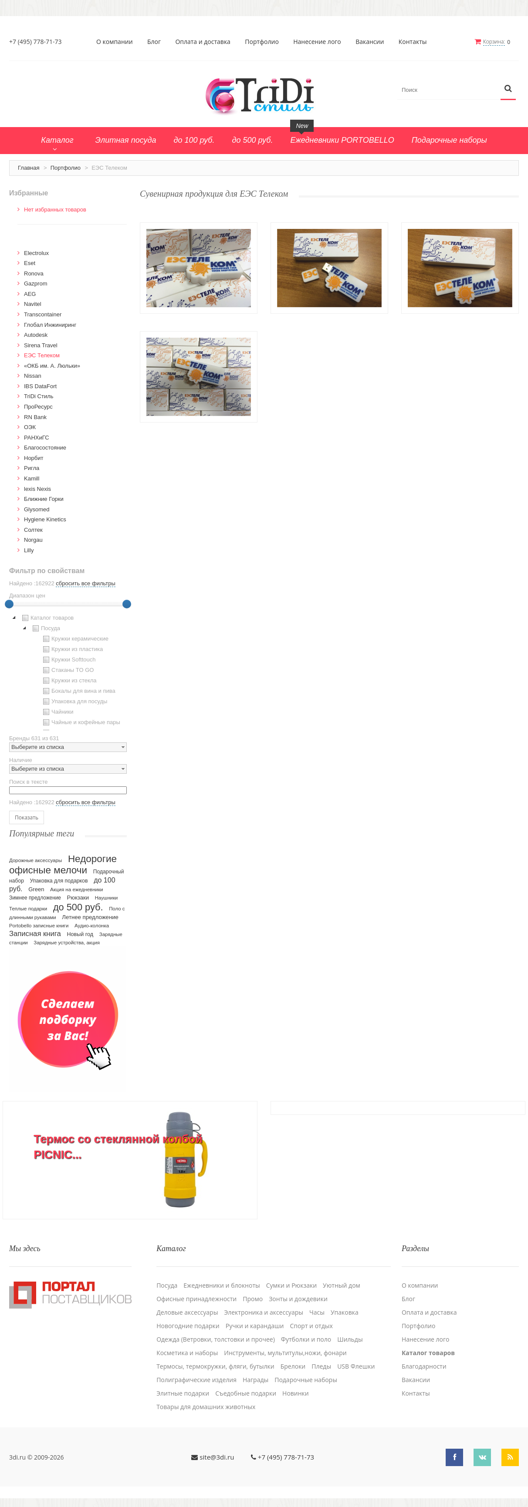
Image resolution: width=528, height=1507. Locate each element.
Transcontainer (42, 314)
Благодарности (424, 1366)
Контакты (413, 42)
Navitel (32, 304)
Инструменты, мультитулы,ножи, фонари (285, 1353)
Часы (317, 1312)
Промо (253, 1299)
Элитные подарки (182, 1393)
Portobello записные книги (38, 925)
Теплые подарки (28, 908)
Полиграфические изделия (196, 1380)
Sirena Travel (41, 345)
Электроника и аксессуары (263, 1312)
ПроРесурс (38, 406)
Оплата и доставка (202, 42)
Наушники (106, 897)
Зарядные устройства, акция (67, 942)
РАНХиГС (36, 437)
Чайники (57, 712)
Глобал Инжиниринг (50, 325)
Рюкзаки (78, 897)
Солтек (33, 530)
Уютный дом (341, 1285)
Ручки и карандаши (255, 1326)
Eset (29, 263)
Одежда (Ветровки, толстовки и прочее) (215, 1339)
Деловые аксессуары (187, 1312)
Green (36, 889)
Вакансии (369, 42)
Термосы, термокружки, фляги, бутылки (215, 1366)
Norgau (33, 540)
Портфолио (262, 42)
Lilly (29, 550)
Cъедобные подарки (245, 1393)
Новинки (295, 1393)
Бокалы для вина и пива (78, 691)
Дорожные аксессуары (35, 860)
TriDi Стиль (39, 396)
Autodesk (35, 335)
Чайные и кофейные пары (80, 722)
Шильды (349, 1339)
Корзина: (494, 41)
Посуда (45, 628)
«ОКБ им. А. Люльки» (52, 365)
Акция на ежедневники (76, 889)
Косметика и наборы (187, 1353)
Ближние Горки (44, 499)
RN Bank (35, 417)
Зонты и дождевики (298, 1299)
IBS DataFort (40, 386)
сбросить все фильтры (85, 583)
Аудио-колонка (91, 925)
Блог (154, 42)
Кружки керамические (74, 639)
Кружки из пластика (72, 649)
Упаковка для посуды (74, 701)
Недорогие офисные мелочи (63, 864)
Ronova (34, 273)
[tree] (68, 671)
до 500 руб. (78, 907)
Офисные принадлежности (196, 1299)
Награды (255, 1380)
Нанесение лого (317, 42)
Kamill (31, 478)
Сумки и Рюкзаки (291, 1285)
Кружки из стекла (69, 680)
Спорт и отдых (311, 1326)
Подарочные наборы (305, 1380)
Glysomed (37, 509)
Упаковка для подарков (59, 881)
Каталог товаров (47, 618)
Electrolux (36, 253)
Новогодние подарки (188, 1326)
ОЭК (30, 427)
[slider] (9, 604)
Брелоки (293, 1366)
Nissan (32, 376)
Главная (28, 167)
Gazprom (35, 283)
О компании (114, 42)
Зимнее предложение (35, 898)
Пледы (321, 1366)
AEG (30, 294)
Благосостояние (45, 447)
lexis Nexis (37, 489)
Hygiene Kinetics (45, 519)
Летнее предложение (90, 917)
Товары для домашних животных (205, 1407)
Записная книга (35, 934)
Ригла (31, 468)
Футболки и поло (306, 1339)
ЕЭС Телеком (42, 355)
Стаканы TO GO (67, 670)
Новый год (80, 934)
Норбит (34, 458)
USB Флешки (356, 1366)
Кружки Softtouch (68, 659)
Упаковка (345, 1312)
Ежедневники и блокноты (221, 1285)
